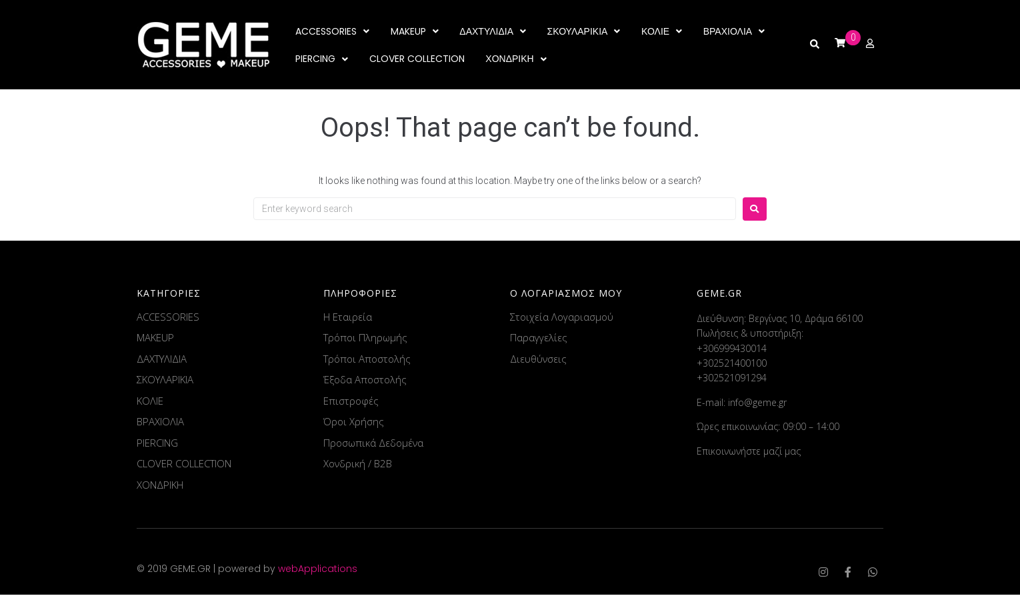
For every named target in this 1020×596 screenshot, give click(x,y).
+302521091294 (732, 379)
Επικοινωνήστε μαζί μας (749, 451)
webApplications (317, 570)
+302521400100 (732, 363)
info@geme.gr (757, 403)
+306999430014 (732, 349)
